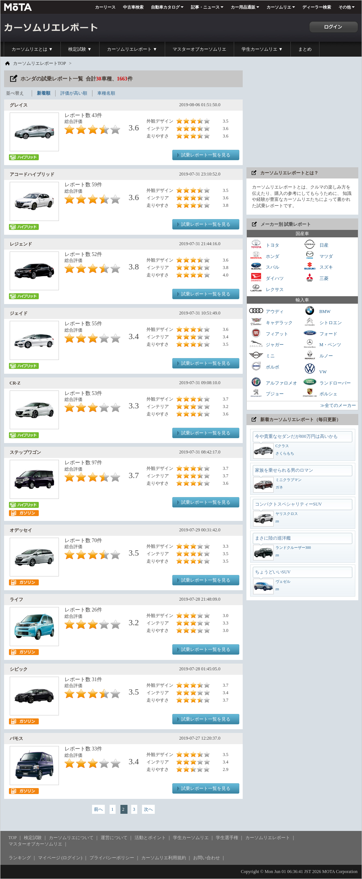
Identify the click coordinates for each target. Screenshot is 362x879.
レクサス (266, 289)
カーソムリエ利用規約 (163, 857)
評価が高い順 (73, 93)
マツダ (317, 255)
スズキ (317, 266)
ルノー (317, 355)
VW (314, 368)
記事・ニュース (205, 7)
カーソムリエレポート (267, 837)
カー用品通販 (243, 7)
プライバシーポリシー (111, 857)
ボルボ (264, 366)
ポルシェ (319, 393)
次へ (148, 809)
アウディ (266, 311)
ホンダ (264, 255)
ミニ (262, 355)
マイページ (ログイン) (60, 857)
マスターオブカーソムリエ (199, 49)
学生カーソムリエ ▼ (262, 49)
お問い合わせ (206, 857)
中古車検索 (133, 7)
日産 (315, 244)
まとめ (305, 49)
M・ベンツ (321, 344)
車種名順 (106, 93)
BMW (316, 311)
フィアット (268, 333)
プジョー (266, 393)
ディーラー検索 (316, 7)
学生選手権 (227, 837)
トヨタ (264, 244)
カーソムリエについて (71, 837)
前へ (98, 809)
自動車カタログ (165, 7)
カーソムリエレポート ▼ (132, 49)
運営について (114, 837)
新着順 (43, 93)
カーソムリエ (279, 7)
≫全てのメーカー (338, 405)
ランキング (20, 857)
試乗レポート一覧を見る (205, 155)
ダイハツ (266, 277)
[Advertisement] (302, 117)
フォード (319, 333)
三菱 (315, 277)
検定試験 (33, 837)
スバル (264, 266)
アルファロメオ (273, 382)
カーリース (105, 7)
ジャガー (266, 344)
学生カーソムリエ (191, 837)
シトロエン (322, 322)
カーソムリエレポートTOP (39, 63)
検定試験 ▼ (80, 49)
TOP (13, 837)
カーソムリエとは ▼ (32, 49)
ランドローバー (326, 382)
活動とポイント (150, 837)
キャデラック (271, 322)
